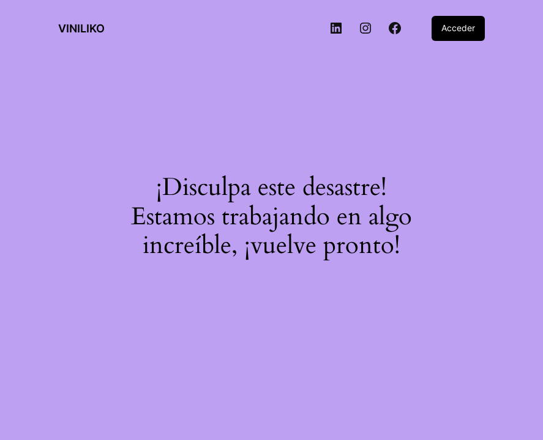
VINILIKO (81, 28)
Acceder (458, 28)
